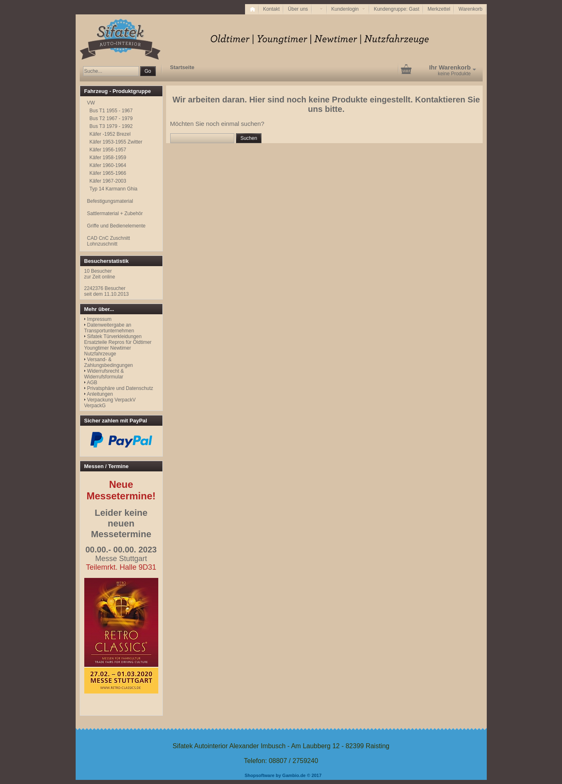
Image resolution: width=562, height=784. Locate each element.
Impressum (99, 319)
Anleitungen (100, 394)
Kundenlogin (348, 9)
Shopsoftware (260, 775)
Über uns (298, 9)
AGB (92, 382)
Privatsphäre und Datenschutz (120, 388)
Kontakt (271, 9)
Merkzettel (439, 9)
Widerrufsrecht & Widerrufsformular (104, 374)
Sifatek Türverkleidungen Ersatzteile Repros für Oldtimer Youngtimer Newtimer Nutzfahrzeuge (118, 345)
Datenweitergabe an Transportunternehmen (109, 328)
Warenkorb (470, 9)
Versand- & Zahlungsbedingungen (108, 362)
